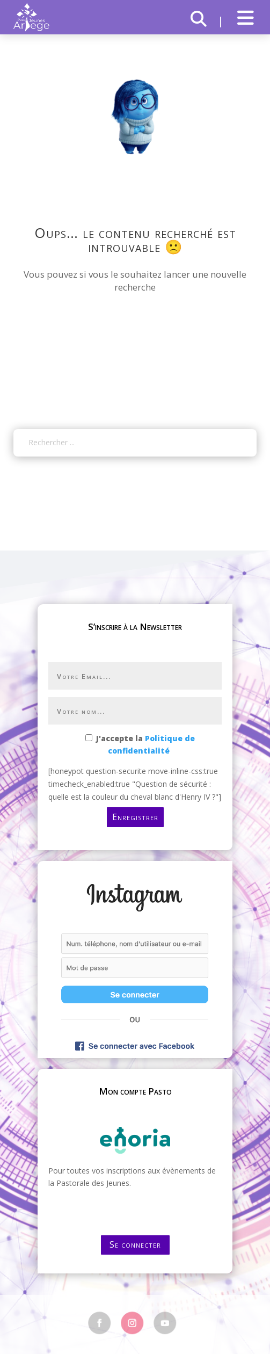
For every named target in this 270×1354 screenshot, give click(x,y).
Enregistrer (135, 817)
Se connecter (135, 1244)
